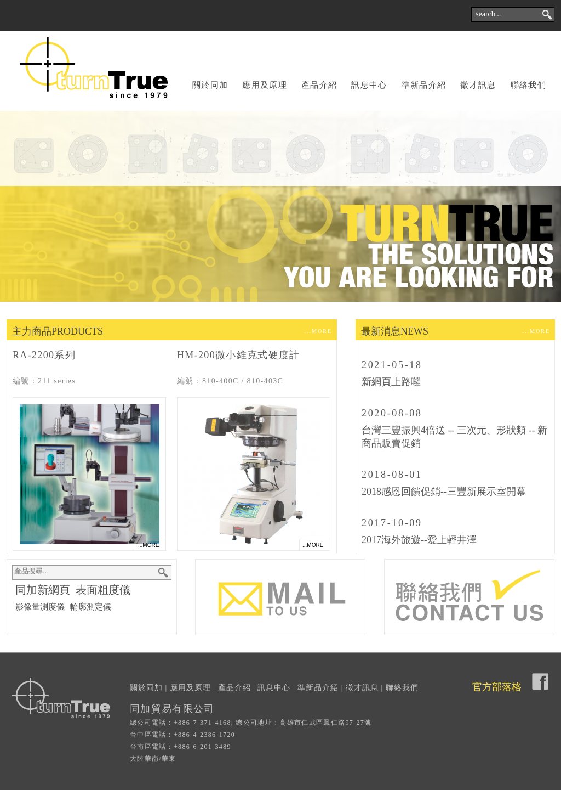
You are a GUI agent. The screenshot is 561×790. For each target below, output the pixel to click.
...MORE (318, 331)
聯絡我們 (528, 85)
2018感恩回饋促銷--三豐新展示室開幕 (444, 491)
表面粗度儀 (103, 590)
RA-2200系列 (44, 354)
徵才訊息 (478, 85)
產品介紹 (319, 85)
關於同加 (210, 85)
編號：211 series (44, 381)
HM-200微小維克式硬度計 (238, 354)
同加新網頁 (42, 590)
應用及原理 (264, 85)
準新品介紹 (424, 85)
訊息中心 (369, 85)
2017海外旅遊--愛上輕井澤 (419, 539)
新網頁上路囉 (391, 381)
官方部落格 (497, 686)
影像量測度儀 (40, 606)
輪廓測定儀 (90, 606)
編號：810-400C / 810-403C (230, 381)
